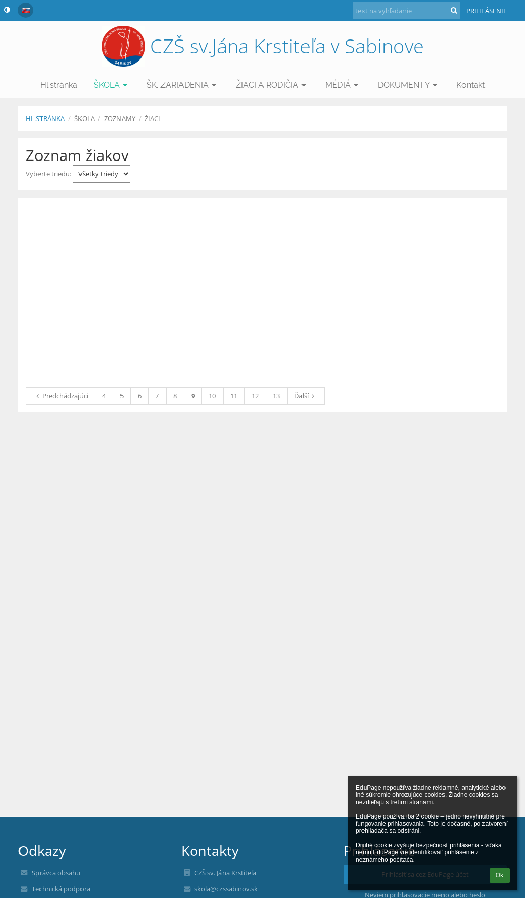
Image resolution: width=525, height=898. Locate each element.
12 (255, 396)
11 (233, 396)
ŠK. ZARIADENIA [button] (183, 85)
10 (212, 396)
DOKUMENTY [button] (409, 85)
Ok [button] (499, 875)
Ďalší (305, 396)
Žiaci (152, 118)
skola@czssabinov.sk (226, 888)
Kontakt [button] (470, 85)
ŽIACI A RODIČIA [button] (272, 85)
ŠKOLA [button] (112, 85)
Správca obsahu (56, 872)
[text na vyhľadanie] (406, 11)
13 (276, 396)
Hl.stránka (45, 118)
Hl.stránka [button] (58, 85)
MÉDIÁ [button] (343, 85)
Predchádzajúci (60, 396)
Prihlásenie (486, 10)
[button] (25, 10)
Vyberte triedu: (78, 173)
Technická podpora (61, 888)
